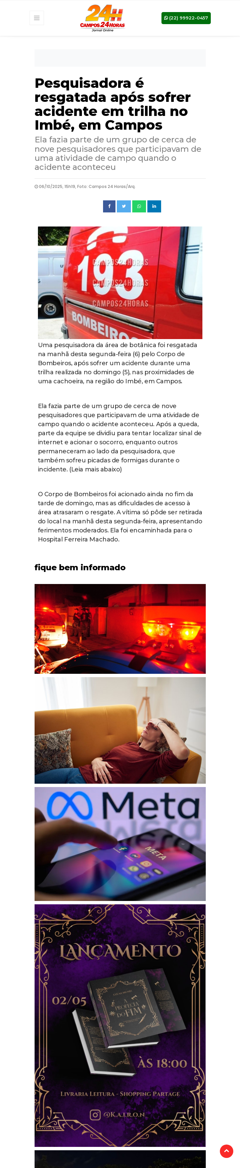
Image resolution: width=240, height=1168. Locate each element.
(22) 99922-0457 (186, 17)
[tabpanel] (120, 630)
